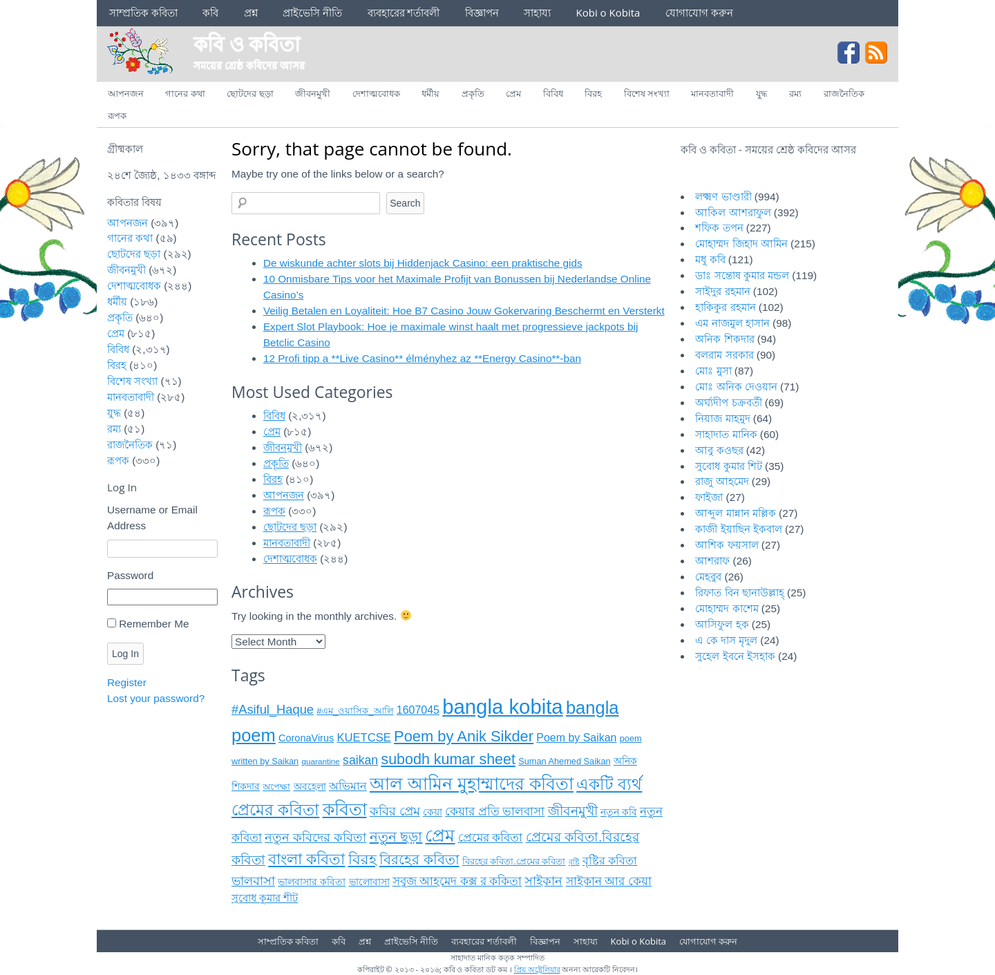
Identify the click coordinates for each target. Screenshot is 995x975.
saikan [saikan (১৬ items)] (360, 760)
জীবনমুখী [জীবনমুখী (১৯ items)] (573, 811)
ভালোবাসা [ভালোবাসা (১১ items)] (369, 881)
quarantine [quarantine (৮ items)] (320, 761)
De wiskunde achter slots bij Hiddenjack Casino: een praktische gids (422, 263)
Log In (125, 653)
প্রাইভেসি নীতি (312, 12)
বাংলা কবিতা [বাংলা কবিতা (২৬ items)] (306, 859)
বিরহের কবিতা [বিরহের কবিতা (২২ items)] (419, 859)
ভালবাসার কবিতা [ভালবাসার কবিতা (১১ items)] (311, 881)
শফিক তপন (719, 228)
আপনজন (126, 93)
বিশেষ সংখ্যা (647, 93)
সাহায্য (537, 12)
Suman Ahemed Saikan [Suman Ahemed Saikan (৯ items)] (564, 761)
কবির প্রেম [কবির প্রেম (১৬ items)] (395, 811)
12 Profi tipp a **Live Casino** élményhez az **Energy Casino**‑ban (422, 358)
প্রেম (513, 93)
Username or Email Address (152, 517)
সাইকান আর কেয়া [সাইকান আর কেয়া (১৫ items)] (609, 881)
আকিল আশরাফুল (732, 212)
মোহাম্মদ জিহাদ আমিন (741, 243)
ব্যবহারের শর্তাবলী (404, 12)
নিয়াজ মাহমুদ (722, 418)
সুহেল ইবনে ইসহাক (735, 656)
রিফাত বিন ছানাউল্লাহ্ (739, 592)
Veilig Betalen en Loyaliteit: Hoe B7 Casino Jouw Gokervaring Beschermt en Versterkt (464, 310)
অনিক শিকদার (724, 339)
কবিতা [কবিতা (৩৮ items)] (345, 809)
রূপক (117, 115)
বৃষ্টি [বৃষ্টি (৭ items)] (574, 862)
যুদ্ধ (762, 93)
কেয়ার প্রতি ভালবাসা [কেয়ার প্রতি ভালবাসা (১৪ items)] (494, 811)
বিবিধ (553, 93)
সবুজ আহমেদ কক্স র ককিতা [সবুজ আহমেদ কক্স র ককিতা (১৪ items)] (457, 881)
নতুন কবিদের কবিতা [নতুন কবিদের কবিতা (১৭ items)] (315, 837)
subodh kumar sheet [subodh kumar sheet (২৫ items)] (448, 759)
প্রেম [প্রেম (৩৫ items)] (440, 835)
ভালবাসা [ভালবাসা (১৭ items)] (253, 880)
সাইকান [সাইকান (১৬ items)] (543, 881)
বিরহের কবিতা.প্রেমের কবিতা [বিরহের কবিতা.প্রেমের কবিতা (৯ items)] (514, 861)
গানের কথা (185, 93)
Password (130, 575)
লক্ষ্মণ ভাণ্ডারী (723, 196)
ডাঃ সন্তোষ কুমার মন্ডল (742, 275)
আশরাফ (712, 561)
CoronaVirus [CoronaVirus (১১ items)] (306, 738)
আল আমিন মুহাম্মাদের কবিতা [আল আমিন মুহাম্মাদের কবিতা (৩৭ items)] (472, 783)
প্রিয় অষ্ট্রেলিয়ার (537, 969)
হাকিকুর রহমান (725, 307)
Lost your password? (156, 698)
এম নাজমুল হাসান (732, 323)
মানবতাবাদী (712, 93)
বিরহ (593, 93)
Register (126, 682)
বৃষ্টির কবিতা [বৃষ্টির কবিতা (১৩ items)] (609, 861)
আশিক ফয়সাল (726, 545)
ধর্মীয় (430, 93)
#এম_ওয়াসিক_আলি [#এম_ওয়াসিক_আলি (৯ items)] (354, 711)
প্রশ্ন (251, 12)
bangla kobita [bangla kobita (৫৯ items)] (502, 706)
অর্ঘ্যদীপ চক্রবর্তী (728, 402)
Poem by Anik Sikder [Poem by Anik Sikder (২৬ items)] (463, 736)
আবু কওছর (719, 450)
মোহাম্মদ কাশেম (726, 608)
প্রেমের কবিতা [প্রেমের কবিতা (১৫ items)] (490, 837)
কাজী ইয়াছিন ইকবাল (738, 529)
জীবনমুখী (312, 93)
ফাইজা (709, 497)
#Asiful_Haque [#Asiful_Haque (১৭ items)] (272, 709)
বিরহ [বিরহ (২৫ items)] (362, 859)
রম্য (795, 93)
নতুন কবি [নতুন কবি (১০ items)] (618, 812)
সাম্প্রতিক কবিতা (143, 12)
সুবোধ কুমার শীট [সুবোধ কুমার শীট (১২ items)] (264, 898)
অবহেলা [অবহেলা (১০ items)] (310, 787)
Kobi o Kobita (608, 12)
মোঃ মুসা (713, 371)
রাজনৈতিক (844, 93)
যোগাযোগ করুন (699, 12)
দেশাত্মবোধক (376, 93)
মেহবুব (708, 577)
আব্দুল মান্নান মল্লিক (735, 513)
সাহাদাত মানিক (726, 434)
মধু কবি (710, 259)
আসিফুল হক (721, 624)
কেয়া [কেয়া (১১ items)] (432, 811)
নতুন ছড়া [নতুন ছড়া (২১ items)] (396, 836)
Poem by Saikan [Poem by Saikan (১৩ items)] (576, 738)
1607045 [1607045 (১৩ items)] (418, 710)
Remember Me (154, 624)
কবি (210, 12)
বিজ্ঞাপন (482, 12)
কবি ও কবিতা (246, 43)
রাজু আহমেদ (721, 481)
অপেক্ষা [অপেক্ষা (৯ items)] (276, 787)
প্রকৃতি (473, 93)
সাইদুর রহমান (722, 291)
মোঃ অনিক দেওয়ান (736, 386)
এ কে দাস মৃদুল (726, 640)
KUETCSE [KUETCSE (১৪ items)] (363, 737)
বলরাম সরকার (724, 355)
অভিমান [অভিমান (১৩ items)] (348, 786)
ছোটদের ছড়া (250, 93)
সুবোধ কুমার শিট (728, 466)
